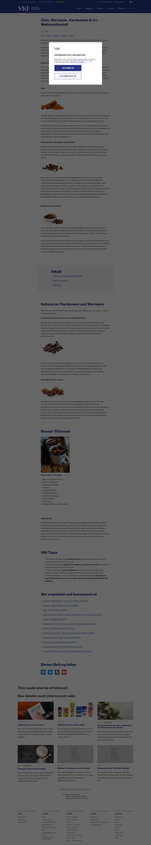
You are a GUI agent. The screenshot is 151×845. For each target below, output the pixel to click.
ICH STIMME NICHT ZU (68, 76)
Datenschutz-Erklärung (78, 62)
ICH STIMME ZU (68, 68)
